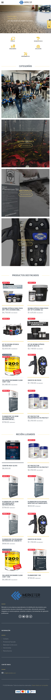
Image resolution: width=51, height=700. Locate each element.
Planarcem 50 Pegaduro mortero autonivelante (37, 502)
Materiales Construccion (10, 645)
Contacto (5, 639)
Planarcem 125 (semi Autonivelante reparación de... (10, 418)
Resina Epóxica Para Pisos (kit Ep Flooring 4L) (38, 309)
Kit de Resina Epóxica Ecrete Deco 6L (36, 345)
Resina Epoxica (7, 651)
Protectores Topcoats (9, 642)
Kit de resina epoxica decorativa (10, 345)
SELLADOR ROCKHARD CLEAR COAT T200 (12, 381)
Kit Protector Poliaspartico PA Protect (38, 417)
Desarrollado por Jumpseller (40, 685)
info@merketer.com (10, 673)
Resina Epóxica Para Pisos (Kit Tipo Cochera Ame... (12, 309)
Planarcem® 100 (34, 575)
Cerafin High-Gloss (9, 465)
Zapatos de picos (34, 380)
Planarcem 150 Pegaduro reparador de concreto (12, 540)
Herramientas (7, 648)
